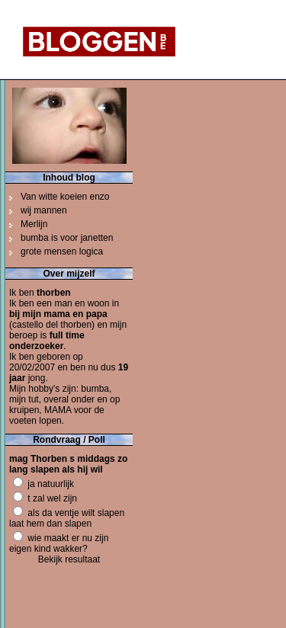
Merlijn (34, 224)
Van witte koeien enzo (65, 196)
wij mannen (44, 210)
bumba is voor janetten (67, 237)
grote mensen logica (62, 251)
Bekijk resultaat (69, 559)
